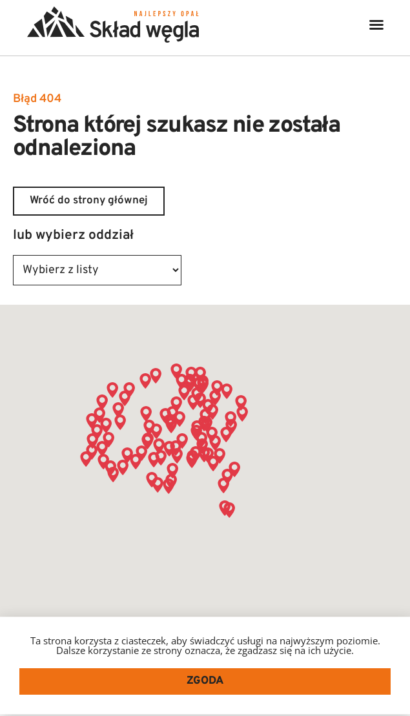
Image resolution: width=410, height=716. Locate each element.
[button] (376, 24)
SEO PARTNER (308, 704)
